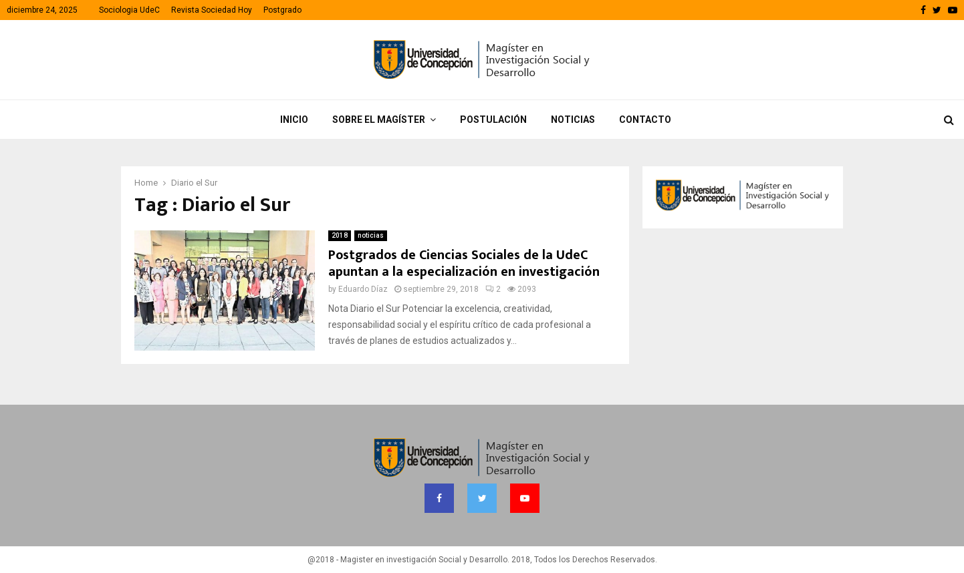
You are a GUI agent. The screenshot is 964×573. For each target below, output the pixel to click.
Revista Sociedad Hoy (211, 10)
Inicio (294, 119)
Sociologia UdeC (129, 10)
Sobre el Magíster (378, 119)
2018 (340, 235)
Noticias (573, 119)
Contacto (645, 119)
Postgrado (282, 10)
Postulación (493, 119)
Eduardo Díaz (363, 289)
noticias (371, 235)
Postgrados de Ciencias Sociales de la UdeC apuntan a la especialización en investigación (464, 263)
